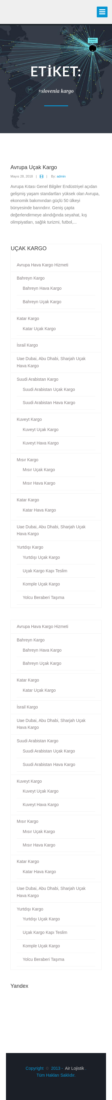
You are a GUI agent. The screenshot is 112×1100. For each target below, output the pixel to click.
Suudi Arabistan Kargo (37, 379)
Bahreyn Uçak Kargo (42, 301)
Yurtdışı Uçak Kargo (41, 557)
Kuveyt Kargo (29, 419)
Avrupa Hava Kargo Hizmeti (42, 265)
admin (61, 176)
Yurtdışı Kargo (30, 547)
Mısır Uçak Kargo (39, 469)
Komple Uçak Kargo (41, 584)
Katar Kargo (28, 318)
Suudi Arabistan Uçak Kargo (49, 389)
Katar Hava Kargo (39, 510)
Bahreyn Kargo (31, 278)
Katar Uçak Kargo (39, 328)
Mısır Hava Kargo (39, 483)
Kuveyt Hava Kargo (41, 443)
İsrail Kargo (27, 345)
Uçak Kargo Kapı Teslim (45, 570)
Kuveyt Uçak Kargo (41, 429)
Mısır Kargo (27, 459)
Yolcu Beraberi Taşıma (43, 597)
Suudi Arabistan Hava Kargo (49, 402)
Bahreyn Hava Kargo (42, 288)
